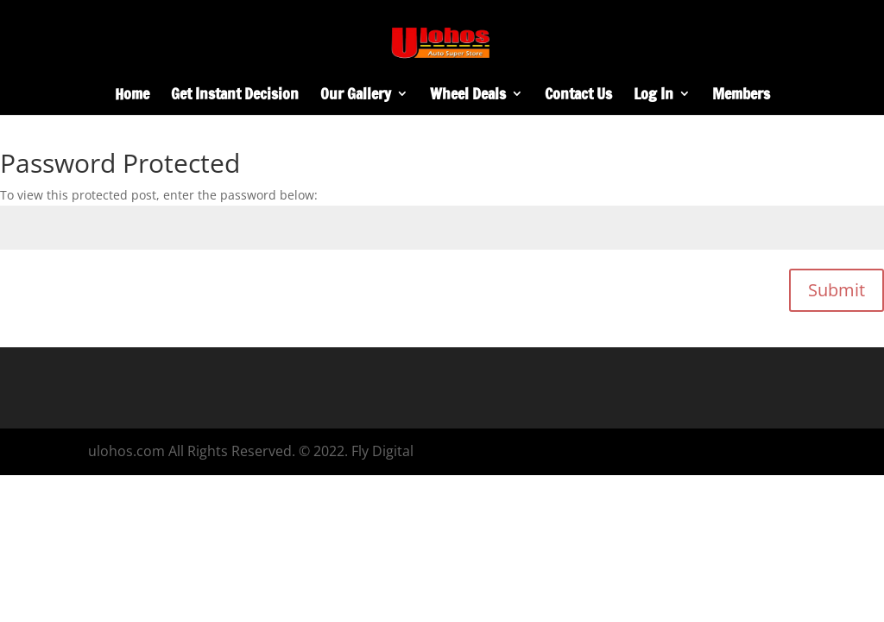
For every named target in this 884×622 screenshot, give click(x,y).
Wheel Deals (468, 96)
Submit (836, 289)
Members (741, 96)
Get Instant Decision (235, 96)
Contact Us (578, 96)
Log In (653, 96)
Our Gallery (355, 96)
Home (132, 96)
